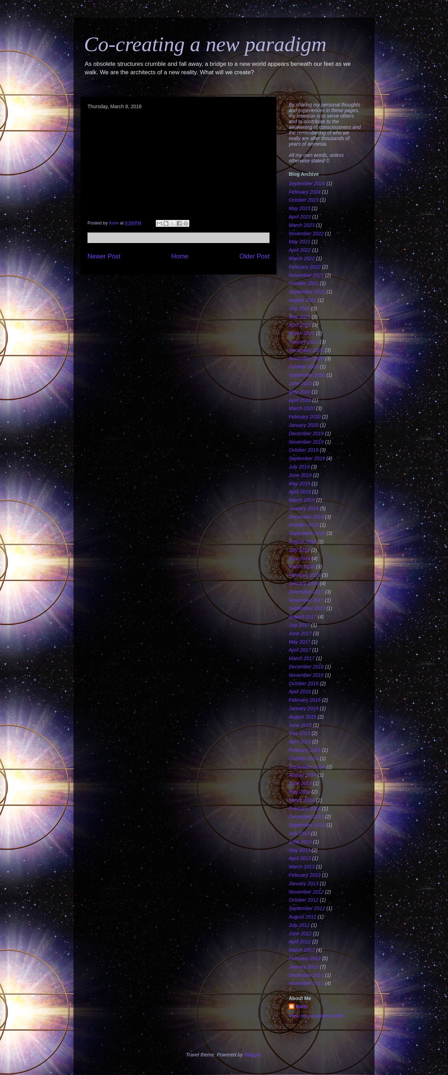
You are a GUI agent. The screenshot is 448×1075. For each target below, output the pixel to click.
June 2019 (300, 475)
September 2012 (307, 908)
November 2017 (306, 600)
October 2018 (303, 525)
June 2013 (300, 842)
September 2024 (307, 183)
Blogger (252, 1054)
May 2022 (299, 241)
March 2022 (302, 258)
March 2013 (302, 866)
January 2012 (303, 967)
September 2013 (307, 825)
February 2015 (305, 750)
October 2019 (303, 450)
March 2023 (302, 225)
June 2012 (300, 933)
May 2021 (299, 317)
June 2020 (300, 383)
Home (180, 256)
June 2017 (300, 633)
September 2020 (307, 375)
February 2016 (305, 700)
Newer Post (104, 256)
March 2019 (302, 500)
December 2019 (306, 433)
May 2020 (299, 392)
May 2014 (299, 792)
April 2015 (300, 741)
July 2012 (299, 925)
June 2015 (300, 725)
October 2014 (303, 758)
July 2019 (299, 467)
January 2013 (303, 883)
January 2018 (303, 583)
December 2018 (306, 517)
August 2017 (302, 616)
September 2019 (307, 458)
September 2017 (307, 608)
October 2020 (303, 366)
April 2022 (300, 250)
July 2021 (299, 308)
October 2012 (303, 900)
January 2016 (303, 708)
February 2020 (305, 416)
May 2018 (299, 558)
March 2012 (302, 950)
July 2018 (299, 550)
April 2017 (300, 650)
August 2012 (302, 917)
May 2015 (299, 733)
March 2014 (302, 800)
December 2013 (306, 816)
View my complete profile (316, 1016)
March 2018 (302, 566)
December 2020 (306, 350)
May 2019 (299, 483)
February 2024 (305, 192)
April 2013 (300, 858)
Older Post (254, 256)
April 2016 (300, 691)
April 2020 (300, 400)
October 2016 (303, 683)
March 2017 (302, 658)
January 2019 (303, 508)
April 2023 (300, 217)
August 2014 (302, 775)
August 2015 (302, 717)
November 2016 (306, 675)
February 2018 (305, 575)
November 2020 (306, 358)
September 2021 (307, 291)
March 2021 (302, 333)
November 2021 (306, 275)
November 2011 (306, 983)
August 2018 (302, 542)
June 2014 (300, 783)
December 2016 (306, 667)
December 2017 (306, 592)
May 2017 (299, 642)
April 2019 (300, 491)
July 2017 (299, 625)
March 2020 (302, 408)
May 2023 (299, 208)
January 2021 (303, 342)
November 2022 (306, 233)
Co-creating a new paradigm (205, 44)
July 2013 (299, 833)
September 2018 (307, 533)
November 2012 (306, 892)
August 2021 (302, 300)
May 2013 (299, 850)
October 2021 (303, 283)
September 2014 (307, 767)
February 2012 (305, 958)
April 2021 (300, 325)
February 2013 (305, 875)
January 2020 (303, 425)
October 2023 (303, 200)
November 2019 (306, 442)
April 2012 (300, 941)
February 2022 (305, 267)
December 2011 (306, 975)
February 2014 (305, 808)
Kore (301, 1006)
